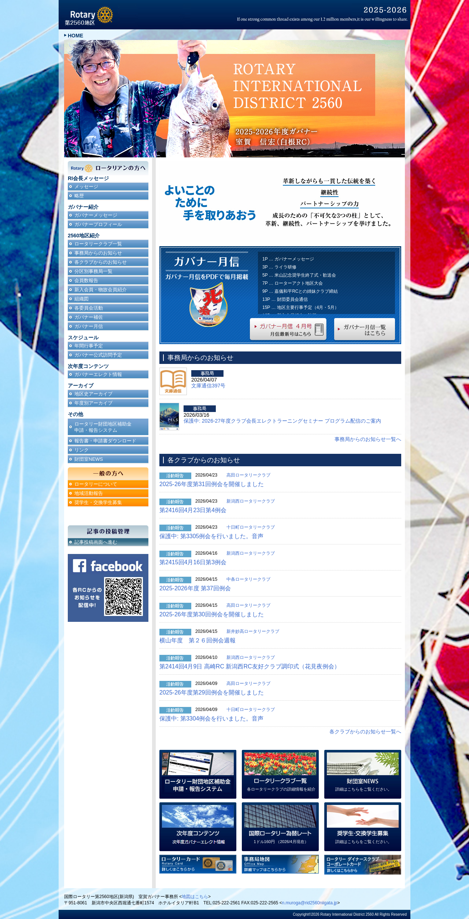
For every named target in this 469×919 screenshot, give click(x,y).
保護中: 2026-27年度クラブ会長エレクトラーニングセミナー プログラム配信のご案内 (282, 421)
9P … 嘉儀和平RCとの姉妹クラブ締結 (300, 291)
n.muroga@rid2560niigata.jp (309, 902)
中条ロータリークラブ (248, 579)
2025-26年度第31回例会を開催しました (211, 484)
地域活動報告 (88, 493)
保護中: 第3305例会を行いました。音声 (211, 536)
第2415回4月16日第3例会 (192, 562)
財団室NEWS (88, 459)
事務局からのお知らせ (98, 253)
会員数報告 (86, 280)
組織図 (81, 299)
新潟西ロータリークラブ (250, 501)
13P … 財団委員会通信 (285, 299)
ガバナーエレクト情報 (98, 374)
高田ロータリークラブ (248, 475)
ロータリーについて (95, 484)
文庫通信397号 (208, 386)
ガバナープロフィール (98, 224)
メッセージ (86, 186)
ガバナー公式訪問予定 (98, 355)
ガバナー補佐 (88, 317)
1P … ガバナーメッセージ (288, 259)
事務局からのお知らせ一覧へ (368, 439)
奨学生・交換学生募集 (98, 502)
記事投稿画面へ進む (95, 542)
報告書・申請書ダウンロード (105, 441)
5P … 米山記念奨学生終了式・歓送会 (299, 275)
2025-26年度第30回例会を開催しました (211, 614)
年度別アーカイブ (93, 403)
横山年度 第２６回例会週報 (197, 640)
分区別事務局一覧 (93, 271)
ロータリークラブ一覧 (98, 244)
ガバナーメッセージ (95, 215)
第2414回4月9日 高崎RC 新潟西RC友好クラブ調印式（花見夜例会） (249, 666)
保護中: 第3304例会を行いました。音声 (211, 718)
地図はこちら (195, 896)
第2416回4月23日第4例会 (192, 510)
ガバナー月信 (88, 326)
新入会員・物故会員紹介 (100, 289)
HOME (75, 35)
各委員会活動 (88, 308)
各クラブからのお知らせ (100, 262)
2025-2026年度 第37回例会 (195, 588)
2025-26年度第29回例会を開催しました (211, 692)
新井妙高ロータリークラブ (252, 631)
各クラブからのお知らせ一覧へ (365, 731)
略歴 (79, 195)
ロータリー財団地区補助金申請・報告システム (103, 427)
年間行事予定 (88, 346)
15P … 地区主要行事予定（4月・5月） (300, 307)
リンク (81, 450)
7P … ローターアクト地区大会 (292, 283)
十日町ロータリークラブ (250, 527)
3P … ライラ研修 (279, 267)
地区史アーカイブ (93, 394)
